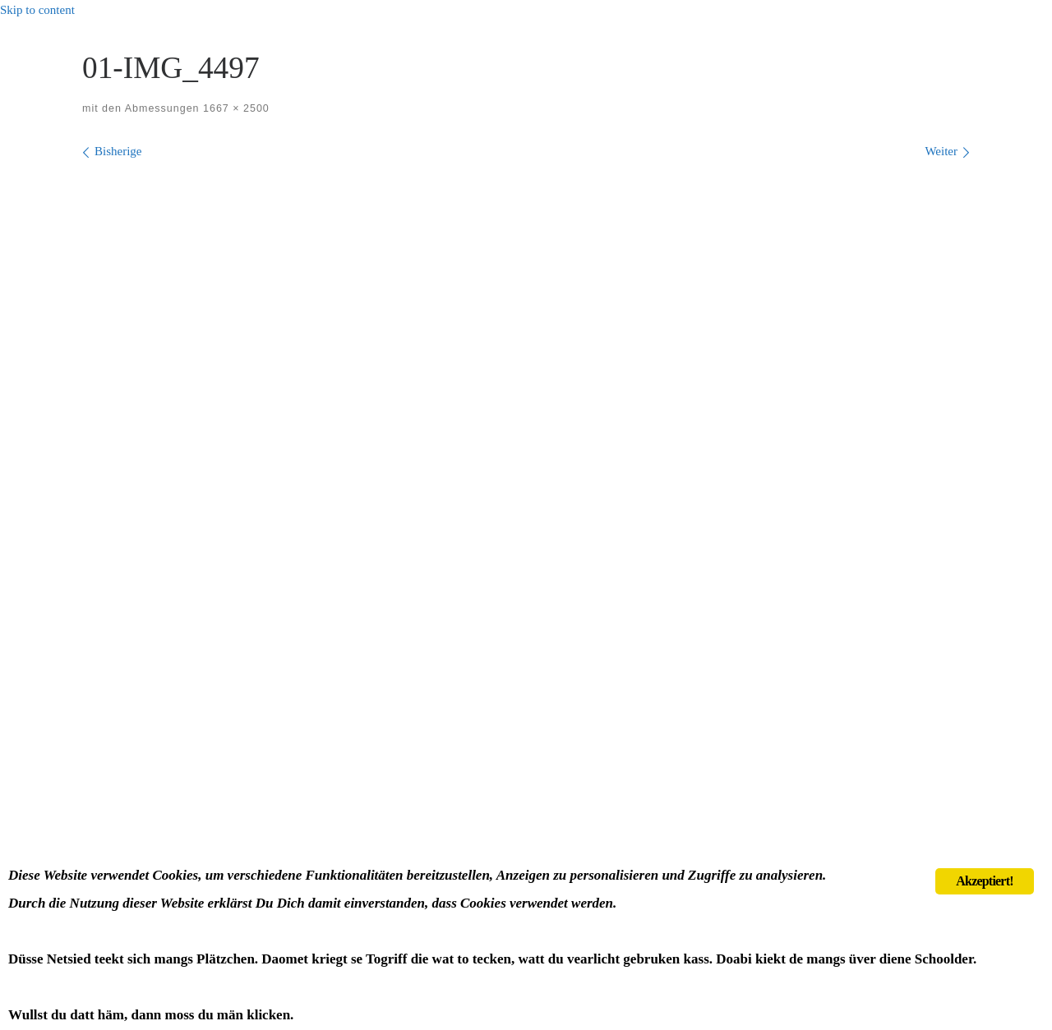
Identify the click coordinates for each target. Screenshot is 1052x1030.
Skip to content (37, 9)
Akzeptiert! (984, 881)
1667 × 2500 (235, 108)
